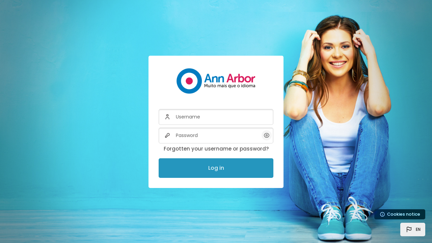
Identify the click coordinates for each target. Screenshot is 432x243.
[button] (412, 229)
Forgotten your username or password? (216, 148)
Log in (216, 168)
